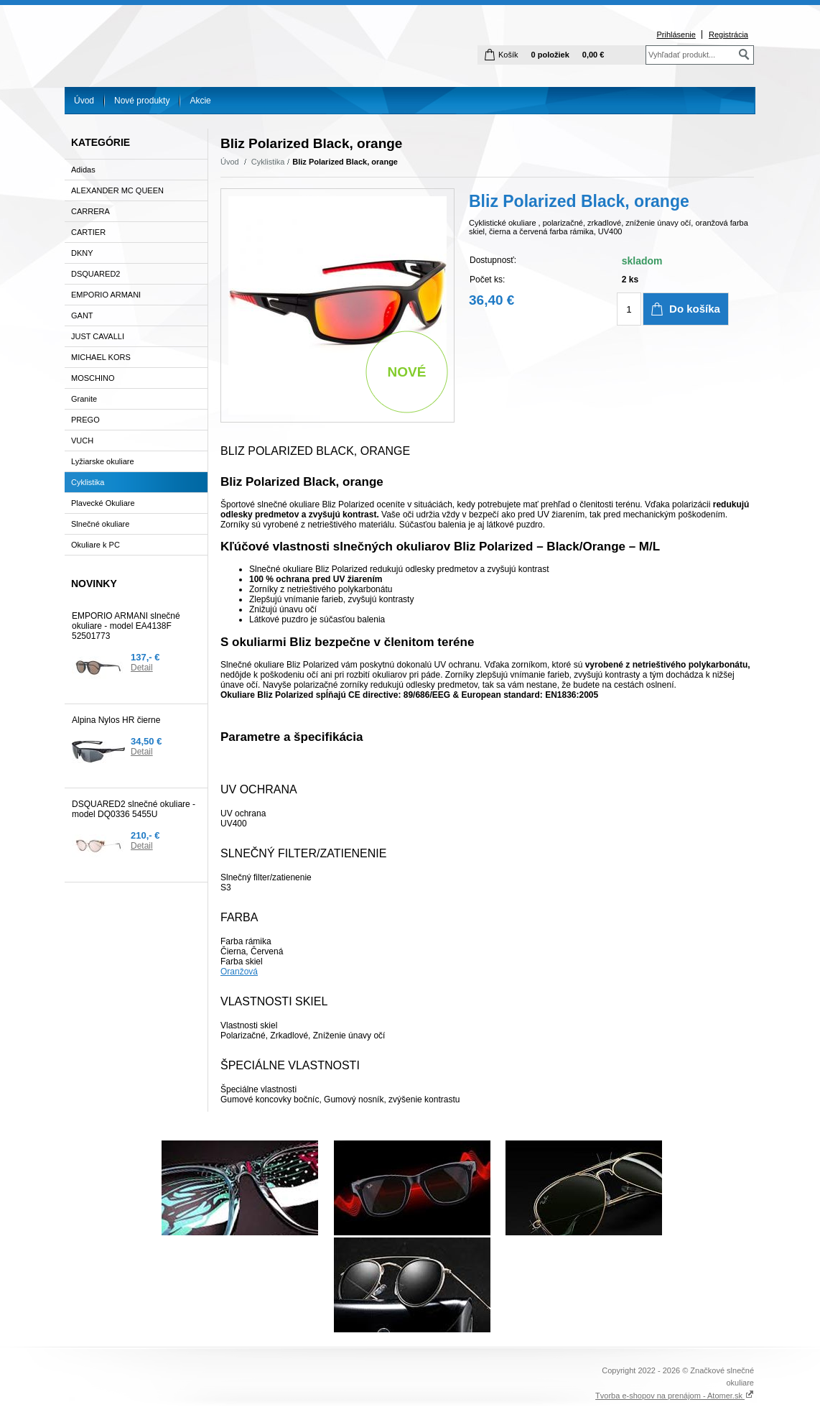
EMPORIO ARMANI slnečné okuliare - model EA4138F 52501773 (126, 626)
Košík (508, 54)
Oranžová (239, 972)
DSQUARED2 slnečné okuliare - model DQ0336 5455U (133, 809)
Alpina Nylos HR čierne (116, 720)
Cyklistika (267, 161)
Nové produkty (141, 101)
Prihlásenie (675, 34)
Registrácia (728, 34)
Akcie (200, 101)
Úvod (84, 101)
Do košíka (694, 309)
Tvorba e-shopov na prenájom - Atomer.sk (674, 1395)
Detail (142, 668)
